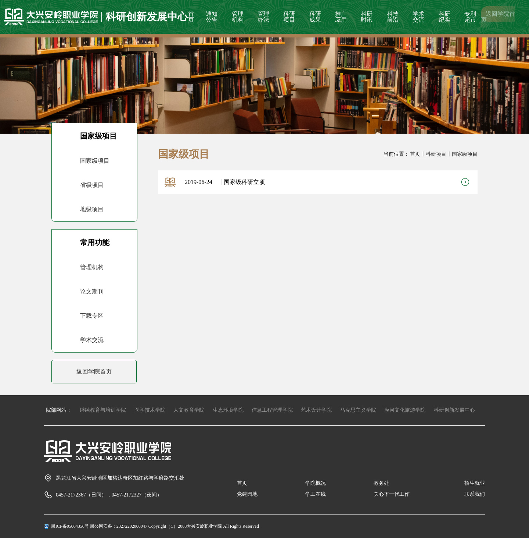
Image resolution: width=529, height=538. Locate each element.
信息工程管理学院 (272, 410)
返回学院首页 (498, 17)
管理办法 (263, 17)
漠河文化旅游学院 (404, 410)
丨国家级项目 (462, 154)
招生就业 (474, 483)
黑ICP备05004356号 (70, 526)
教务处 (381, 483)
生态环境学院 (228, 410)
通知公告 (211, 17)
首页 (191, 17)
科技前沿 (393, 17)
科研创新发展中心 (454, 410)
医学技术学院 (149, 410)
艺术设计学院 (316, 410)
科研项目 (289, 17)
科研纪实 (444, 17)
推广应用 (341, 17)
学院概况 (315, 483)
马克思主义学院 (358, 410)
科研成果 (315, 17)
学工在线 (315, 494)
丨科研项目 (433, 154)
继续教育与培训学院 (103, 410)
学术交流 (418, 17)
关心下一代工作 (392, 494)
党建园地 (247, 494)
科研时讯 (367, 17)
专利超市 (470, 17)
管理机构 (238, 17)
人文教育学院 (188, 410)
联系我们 (474, 494)
